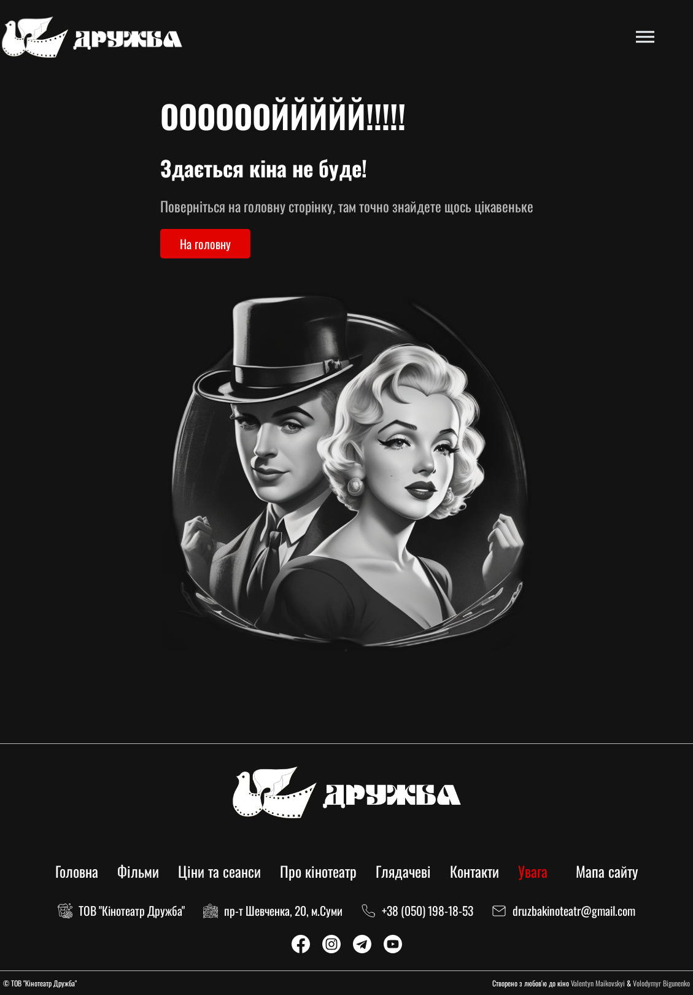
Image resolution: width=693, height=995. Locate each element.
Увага (533, 871)
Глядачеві (403, 871)
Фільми (138, 871)
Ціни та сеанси (219, 871)
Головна (76, 871)
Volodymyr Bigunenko (661, 983)
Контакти (474, 871)
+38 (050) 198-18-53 (427, 911)
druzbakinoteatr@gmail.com (574, 911)
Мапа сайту (607, 871)
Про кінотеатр (318, 871)
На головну (205, 243)
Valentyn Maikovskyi (598, 983)
